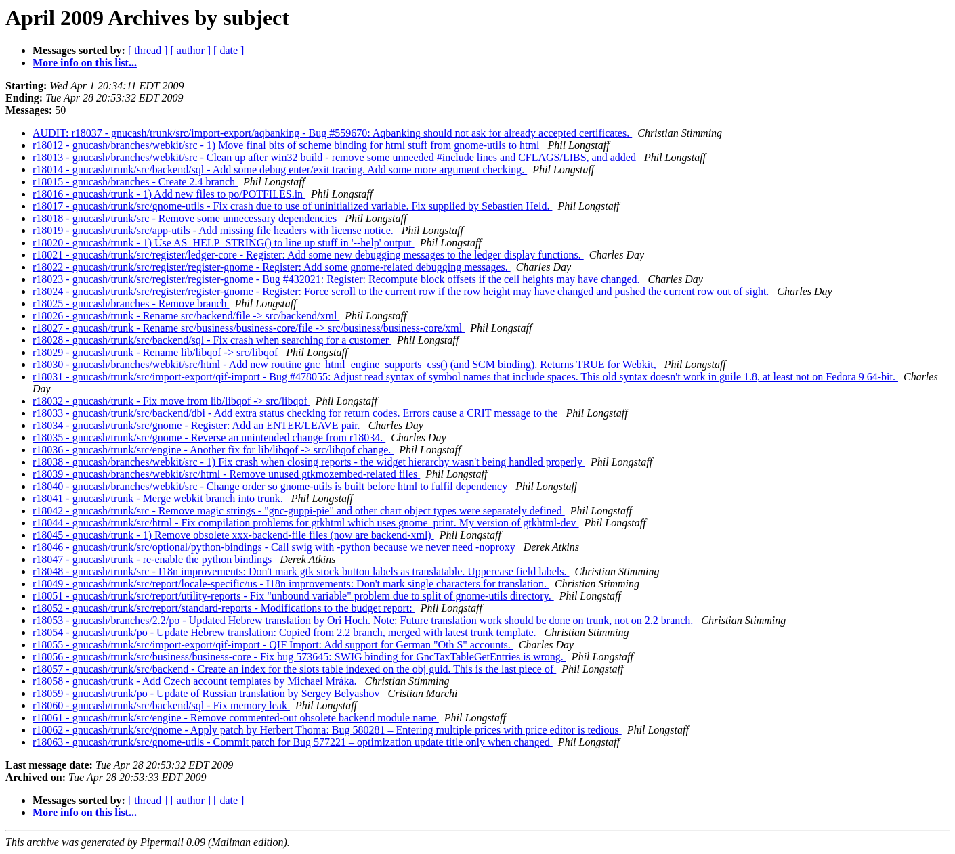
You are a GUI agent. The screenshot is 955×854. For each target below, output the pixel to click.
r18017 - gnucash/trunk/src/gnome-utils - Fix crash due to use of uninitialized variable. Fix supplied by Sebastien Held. (292, 206)
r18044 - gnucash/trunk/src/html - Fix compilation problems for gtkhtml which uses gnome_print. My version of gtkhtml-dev (306, 523)
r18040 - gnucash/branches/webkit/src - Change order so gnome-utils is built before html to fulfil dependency (271, 486)
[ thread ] (148, 50)
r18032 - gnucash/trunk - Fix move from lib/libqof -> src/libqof (171, 401)
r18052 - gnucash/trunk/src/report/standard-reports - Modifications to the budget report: (224, 608)
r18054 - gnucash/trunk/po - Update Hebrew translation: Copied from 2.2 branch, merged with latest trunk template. (286, 632)
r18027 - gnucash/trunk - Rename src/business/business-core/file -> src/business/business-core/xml (249, 328)
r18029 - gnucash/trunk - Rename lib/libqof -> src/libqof (156, 352)
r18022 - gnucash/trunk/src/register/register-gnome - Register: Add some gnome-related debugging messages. (272, 267)
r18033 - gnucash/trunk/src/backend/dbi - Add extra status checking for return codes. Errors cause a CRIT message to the (296, 413)
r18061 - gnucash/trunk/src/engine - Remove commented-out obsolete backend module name (236, 717)
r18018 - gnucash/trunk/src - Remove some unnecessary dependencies (186, 218)
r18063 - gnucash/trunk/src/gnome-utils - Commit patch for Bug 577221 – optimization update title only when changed (293, 742)
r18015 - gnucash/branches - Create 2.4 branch (135, 181)
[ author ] (191, 50)
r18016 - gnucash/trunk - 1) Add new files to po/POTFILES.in (169, 194)
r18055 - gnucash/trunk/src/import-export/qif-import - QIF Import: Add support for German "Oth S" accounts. (273, 644)
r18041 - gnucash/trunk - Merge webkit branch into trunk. (159, 498)
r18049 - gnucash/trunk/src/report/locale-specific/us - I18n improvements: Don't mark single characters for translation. (291, 583)
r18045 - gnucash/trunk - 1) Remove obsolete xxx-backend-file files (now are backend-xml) (233, 535)
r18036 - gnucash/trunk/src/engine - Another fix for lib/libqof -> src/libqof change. (213, 449)
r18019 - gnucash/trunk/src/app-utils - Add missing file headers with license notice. (214, 230)
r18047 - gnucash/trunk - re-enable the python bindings (153, 559)
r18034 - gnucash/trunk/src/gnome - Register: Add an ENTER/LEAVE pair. (198, 425)
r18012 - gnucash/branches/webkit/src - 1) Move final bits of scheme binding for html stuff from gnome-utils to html (287, 145)
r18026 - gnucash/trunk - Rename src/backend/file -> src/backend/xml (186, 315)
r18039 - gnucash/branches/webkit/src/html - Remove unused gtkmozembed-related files (226, 474)
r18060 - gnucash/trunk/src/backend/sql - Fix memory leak (161, 705)
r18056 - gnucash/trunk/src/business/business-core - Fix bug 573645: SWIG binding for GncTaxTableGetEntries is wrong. (299, 656)
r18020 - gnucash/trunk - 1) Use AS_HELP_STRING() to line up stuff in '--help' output (224, 242)
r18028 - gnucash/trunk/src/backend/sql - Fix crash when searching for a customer (212, 340)
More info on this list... (85, 62)
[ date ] (228, 50)
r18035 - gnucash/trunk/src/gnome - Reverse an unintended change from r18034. (209, 437)
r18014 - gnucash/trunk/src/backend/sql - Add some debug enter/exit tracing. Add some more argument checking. (280, 169)
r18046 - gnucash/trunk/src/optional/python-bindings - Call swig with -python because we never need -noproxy (275, 547)
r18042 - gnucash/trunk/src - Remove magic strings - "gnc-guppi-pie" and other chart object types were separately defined (299, 510)
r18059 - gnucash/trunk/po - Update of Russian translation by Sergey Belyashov (208, 693)
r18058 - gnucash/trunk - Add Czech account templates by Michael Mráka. (196, 681)
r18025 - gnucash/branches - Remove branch (131, 303)
